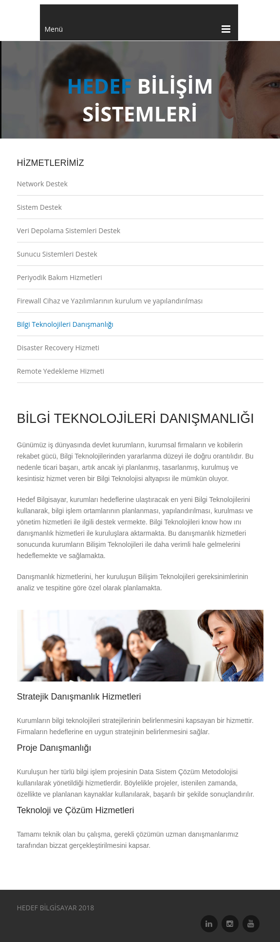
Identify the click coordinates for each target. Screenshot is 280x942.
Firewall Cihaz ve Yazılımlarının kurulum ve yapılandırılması (110, 300)
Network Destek (42, 183)
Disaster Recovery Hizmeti (58, 347)
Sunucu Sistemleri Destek (57, 254)
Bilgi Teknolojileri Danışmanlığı (65, 324)
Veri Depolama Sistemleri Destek (69, 230)
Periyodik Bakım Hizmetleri (59, 277)
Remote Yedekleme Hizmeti (60, 371)
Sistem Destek (39, 207)
